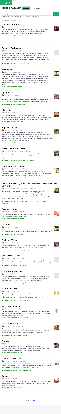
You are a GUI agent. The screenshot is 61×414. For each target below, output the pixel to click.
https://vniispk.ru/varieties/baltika (12, 352)
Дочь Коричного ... (18, 291)
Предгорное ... (16, 95)
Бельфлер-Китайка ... (18, 211)
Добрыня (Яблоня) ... (18, 243)
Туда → (35, 400)
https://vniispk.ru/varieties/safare (12, 387)
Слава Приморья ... (18, 326)
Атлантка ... (15, 227)
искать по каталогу (40, 8)
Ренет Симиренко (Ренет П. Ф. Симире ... (25, 188)
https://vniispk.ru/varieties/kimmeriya (13, 86)
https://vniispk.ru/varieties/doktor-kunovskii (15, 36)
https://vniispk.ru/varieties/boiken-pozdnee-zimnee (17, 178)
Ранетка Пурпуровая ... (19, 361)
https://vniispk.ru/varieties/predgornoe (13, 104)
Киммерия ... (16, 72)
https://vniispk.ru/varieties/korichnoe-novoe (15, 143)
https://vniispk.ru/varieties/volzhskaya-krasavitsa (16, 283)
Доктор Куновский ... (18, 27)
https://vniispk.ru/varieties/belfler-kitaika (14, 218)
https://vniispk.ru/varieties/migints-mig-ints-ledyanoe (18, 160)
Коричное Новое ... (18, 130)
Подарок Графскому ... (19, 51)
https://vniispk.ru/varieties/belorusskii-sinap (15, 265)
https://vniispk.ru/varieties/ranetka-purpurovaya (16, 370)
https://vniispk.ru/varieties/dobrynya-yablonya (16, 250)
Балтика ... (15, 344)
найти (56, 14)
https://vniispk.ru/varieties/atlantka (12, 234)
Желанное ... (16, 113)
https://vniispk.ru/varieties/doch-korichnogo (15, 300)
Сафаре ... (15, 378)
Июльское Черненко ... (19, 309)
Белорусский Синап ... (19, 258)
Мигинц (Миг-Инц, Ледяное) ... (21, 151)
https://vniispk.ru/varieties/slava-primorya (14, 335)
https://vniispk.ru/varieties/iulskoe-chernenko (15, 318)
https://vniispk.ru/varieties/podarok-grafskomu (16, 63)
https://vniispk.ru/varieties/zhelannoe (13, 121)
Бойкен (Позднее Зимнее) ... (21, 169)
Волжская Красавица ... (19, 274)
